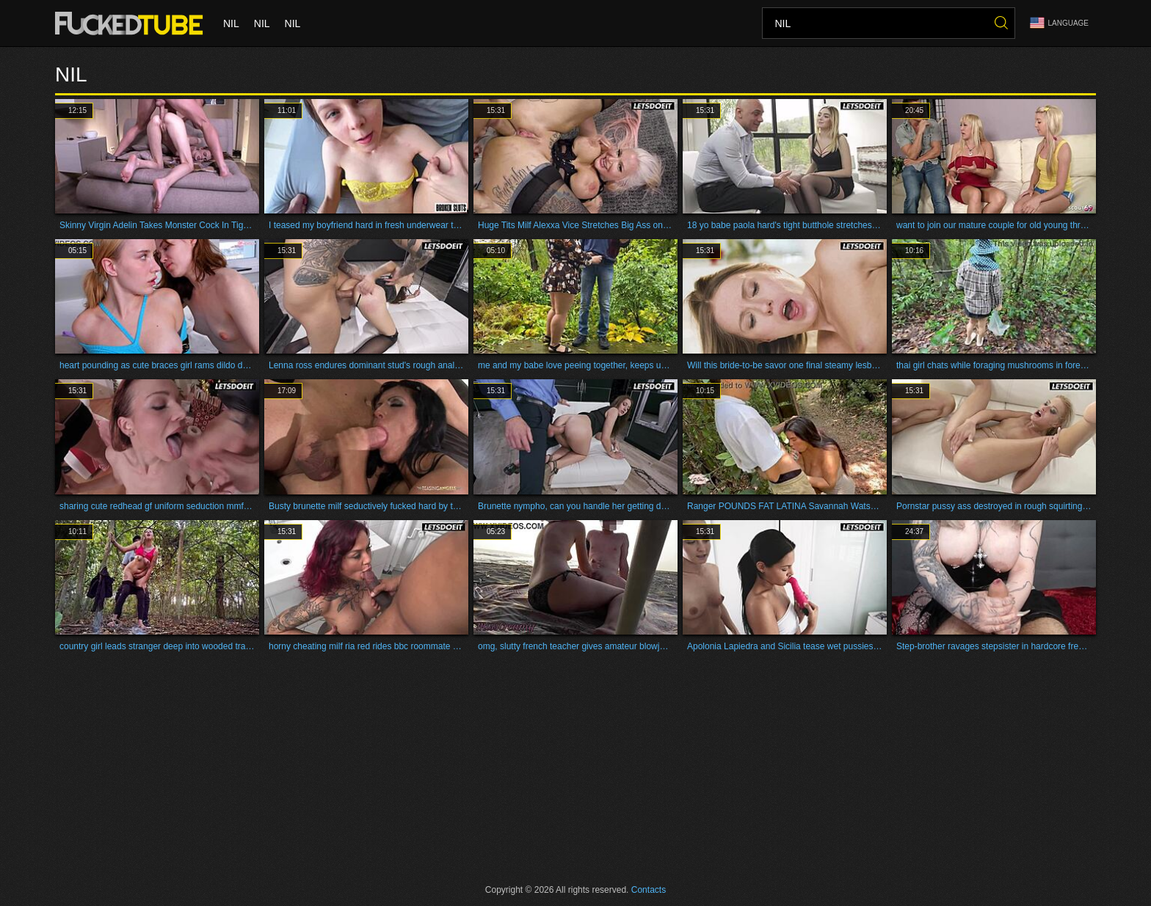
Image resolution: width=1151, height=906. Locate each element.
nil (231, 23)
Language (1059, 23)
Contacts (648, 890)
